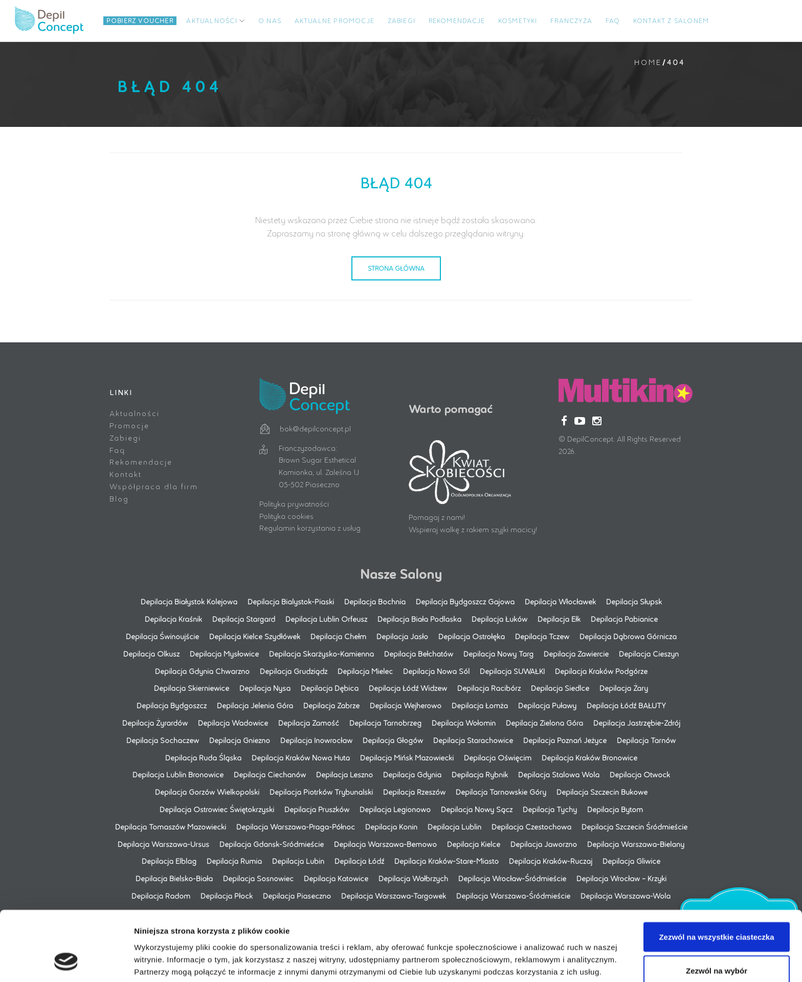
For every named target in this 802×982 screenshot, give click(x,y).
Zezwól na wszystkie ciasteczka (716, 875)
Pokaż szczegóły (545, 943)
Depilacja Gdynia (412, 774)
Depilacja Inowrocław (316, 740)
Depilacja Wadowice (233, 722)
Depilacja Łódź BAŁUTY (626, 705)
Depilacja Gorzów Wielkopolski (207, 791)
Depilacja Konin (391, 826)
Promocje (129, 425)
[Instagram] (597, 420)
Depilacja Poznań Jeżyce (565, 740)
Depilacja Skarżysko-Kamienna (321, 653)
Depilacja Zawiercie (576, 653)
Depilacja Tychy (550, 809)
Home (648, 62)
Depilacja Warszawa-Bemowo (385, 843)
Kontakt (125, 473)
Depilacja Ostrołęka (471, 636)
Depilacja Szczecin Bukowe (602, 791)
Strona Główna (396, 268)
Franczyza (571, 20)
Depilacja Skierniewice (191, 688)
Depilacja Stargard (243, 618)
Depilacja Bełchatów (418, 653)
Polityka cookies (286, 515)
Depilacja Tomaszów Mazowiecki (170, 826)
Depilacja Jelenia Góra (255, 705)
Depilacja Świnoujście (162, 636)
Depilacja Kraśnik (173, 618)
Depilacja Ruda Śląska (203, 757)
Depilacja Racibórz (489, 688)
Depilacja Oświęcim (497, 757)
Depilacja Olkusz (151, 653)
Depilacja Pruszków (316, 809)
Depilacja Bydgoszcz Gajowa (465, 601)
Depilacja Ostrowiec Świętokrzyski (217, 809)
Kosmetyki (518, 20)
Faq (117, 449)
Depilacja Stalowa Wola (558, 774)
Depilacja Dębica (330, 688)
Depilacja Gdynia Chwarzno (202, 670)
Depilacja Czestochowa (531, 826)
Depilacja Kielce (473, 843)
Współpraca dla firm (153, 486)
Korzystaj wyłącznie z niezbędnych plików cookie (716, 948)
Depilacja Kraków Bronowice (589, 757)
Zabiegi (401, 20)
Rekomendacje (457, 20)
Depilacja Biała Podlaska (419, 618)
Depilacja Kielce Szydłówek (254, 636)
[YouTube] (579, 420)
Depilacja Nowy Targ (498, 653)
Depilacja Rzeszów (414, 791)
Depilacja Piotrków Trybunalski (321, 791)
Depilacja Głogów (393, 740)
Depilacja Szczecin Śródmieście (634, 826)
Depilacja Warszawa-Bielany (635, 843)
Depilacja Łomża (480, 705)
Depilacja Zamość (308, 722)
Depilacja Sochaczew (162, 740)
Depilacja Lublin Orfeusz (326, 618)
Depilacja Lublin (454, 826)
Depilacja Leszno (344, 774)
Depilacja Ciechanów (270, 774)
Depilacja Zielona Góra (544, 722)
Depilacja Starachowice (473, 740)
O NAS (269, 20)
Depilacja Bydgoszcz (172, 705)
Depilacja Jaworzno (543, 843)
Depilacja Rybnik (480, 774)
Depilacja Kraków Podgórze (601, 670)
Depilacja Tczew (542, 636)
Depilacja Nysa (265, 688)
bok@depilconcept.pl (315, 428)
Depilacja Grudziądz (293, 670)
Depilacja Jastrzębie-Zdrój (636, 722)
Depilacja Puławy (547, 705)
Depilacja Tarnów (646, 740)
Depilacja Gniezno (239, 740)
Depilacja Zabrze (331, 705)
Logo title (53, 20)
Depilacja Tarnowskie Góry (501, 791)
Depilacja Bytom (615, 809)
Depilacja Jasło (402, 636)
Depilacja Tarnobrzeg (385, 722)
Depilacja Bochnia (375, 601)
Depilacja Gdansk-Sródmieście (271, 843)
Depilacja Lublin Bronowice (178, 774)
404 (676, 62)
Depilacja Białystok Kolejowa (189, 601)
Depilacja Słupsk (634, 601)
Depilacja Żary (623, 688)
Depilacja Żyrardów (155, 722)
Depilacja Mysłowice (224, 653)
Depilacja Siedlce (560, 688)
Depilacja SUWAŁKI (512, 670)
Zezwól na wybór (716, 909)
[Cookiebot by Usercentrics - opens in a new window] (66, 962)
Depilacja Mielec (365, 670)
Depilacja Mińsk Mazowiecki (407, 757)
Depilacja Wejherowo (405, 705)
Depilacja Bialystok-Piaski (291, 601)
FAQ (613, 20)
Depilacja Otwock (640, 774)
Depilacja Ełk (559, 618)
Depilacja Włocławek (560, 601)
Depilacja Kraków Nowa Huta (301, 757)
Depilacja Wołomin (464, 722)
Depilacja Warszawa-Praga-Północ (295, 826)
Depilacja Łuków (499, 618)
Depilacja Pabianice (624, 618)
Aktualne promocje (334, 20)
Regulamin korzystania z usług (310, 528)
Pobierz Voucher (139, 20)
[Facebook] (564, 420)
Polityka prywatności (294, 503)
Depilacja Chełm (338, 636)
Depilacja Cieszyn (649, 653)
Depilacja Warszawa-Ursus (163, 843)
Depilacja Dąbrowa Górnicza (628, 636)
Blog (119, 498)
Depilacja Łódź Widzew (408, 688)
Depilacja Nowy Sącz (477, 809)
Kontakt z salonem (671, 20)
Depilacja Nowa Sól (436, 670)
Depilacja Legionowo (395, 809)
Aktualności (211, 20)
